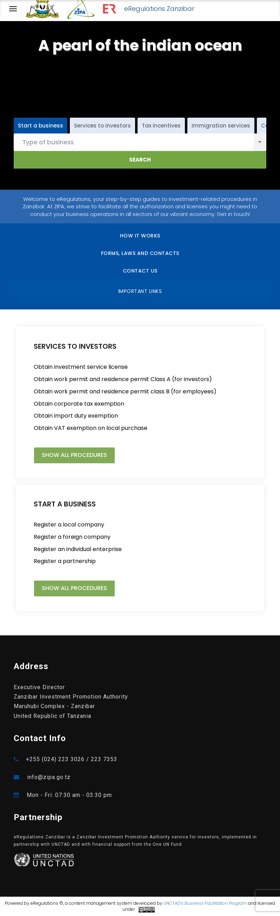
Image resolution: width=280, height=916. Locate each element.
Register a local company (69, 525)
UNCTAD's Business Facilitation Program (205, 903)
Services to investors (102, 125)
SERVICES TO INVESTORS (75, 346)
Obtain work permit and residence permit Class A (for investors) (123, 379)
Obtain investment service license (81, 367)
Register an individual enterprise (78, 549)
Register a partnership (65, 561)
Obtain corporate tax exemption (79, 404)
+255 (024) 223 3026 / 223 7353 (65, 759)
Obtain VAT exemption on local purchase (90, 428)
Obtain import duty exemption (76, 416)
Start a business (40, 125)
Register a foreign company (72, 537)
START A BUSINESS (65, 504)
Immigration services (221, 125)
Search (140, 159)
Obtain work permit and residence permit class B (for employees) (125, 391)
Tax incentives (161, 125)
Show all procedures (74, 455)
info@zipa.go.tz (42, 777)
